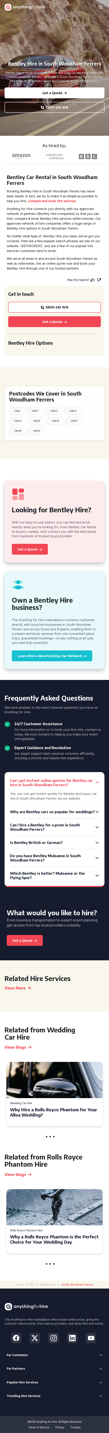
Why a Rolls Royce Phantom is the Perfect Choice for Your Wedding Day (54, 1239)
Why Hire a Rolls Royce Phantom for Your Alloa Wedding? (53, 1112)
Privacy (60, 1427)
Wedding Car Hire (21, 1103)
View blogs (18, 1047)
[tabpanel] (54, 1094)
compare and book (42, 201)
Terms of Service (38, 1427)
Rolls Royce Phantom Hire (26, 1230)
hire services (66, 201)
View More (18, 988)
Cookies (76, 1427)
